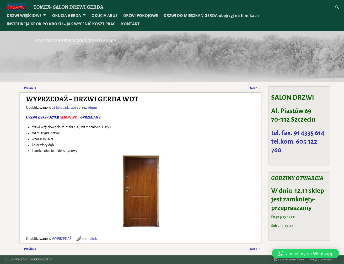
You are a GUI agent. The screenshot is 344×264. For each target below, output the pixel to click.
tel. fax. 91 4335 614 (297, 132)
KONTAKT (130, 24)
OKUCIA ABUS (104, 15)
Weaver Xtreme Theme (292, 259)
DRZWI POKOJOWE (140, 15)
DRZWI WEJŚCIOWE (24, 15)
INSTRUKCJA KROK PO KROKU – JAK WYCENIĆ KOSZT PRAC (61, 24)
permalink (89, 239)
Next (255, 88)
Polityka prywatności (322, 259)
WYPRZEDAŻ (61, 239)
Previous (28, 88)
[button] (305, 253)
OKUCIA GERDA (66, 15)
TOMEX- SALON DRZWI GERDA (68, 6)
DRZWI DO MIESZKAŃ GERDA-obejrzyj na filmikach (211, 15)
